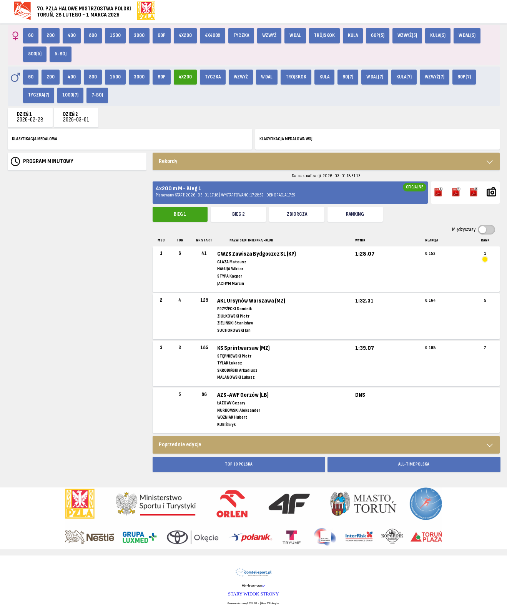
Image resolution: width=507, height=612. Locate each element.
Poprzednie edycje (180, 444)
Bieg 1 (180, 214)
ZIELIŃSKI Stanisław (235, 323)
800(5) (35, 54)
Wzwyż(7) (434, 77)
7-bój (97, 95)
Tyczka (241, 35)
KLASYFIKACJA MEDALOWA (34, 139)
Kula (353, 35)
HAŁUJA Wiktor (230, 269)
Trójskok (324, 35)
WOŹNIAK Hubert (232, 417)
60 (30, 35)
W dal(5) (467, 35)
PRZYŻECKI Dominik (234, 309)
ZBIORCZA (297, 214)
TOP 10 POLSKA (239, 464)
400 (72, 35)
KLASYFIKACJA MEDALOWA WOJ (286, 139)
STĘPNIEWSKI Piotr (234, 356)
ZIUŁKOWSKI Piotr (233, 316)
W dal (295, 35)
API (263, 586)
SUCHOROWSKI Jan (234, 330)
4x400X (212, 35)
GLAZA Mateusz (231, 262)
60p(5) (377, 35)
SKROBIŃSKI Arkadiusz (237, 370)
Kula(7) (404, 77)
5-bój (60, 54)
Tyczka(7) (38, 95)
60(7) (347, 77)
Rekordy (168, 161)
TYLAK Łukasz (229, 363)
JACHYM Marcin (230, 283)
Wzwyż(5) (407, 35)
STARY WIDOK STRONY (253, 594)
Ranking (355, 214)
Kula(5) (437, 35)
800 (93, 35)
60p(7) (464, 77)
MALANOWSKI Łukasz (236, 377)
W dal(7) (374, 77)
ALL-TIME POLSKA (413, 464)
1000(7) (70, 95)
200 (51, 35)
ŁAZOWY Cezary (231, 403)
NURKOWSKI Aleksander (238, 410)
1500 (115, 35)
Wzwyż (269, 35)
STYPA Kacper (229, 276)
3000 (139, 35)
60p (162, 35)
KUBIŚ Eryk (226, 424)
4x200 (185, 35)
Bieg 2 (238, 214)
